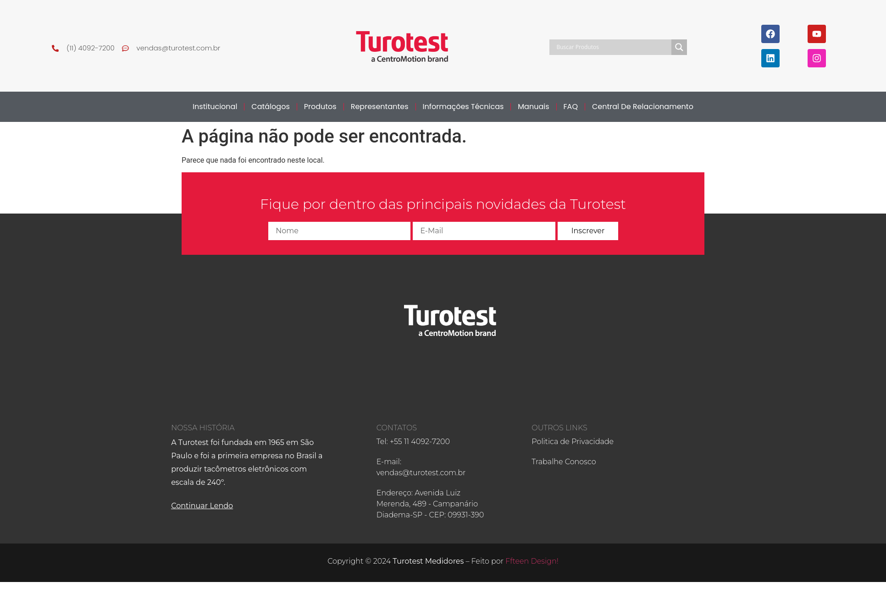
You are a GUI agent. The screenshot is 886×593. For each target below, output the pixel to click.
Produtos (320, 106)
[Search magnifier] (679, 47)
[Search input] (612, 47)
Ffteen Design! (532, 561)
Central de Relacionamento (642, 106)
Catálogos (270, 106)
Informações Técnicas (463, 106)
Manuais (533, 106)
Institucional (215, 106)
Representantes (380, 106)
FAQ (571, 106)
